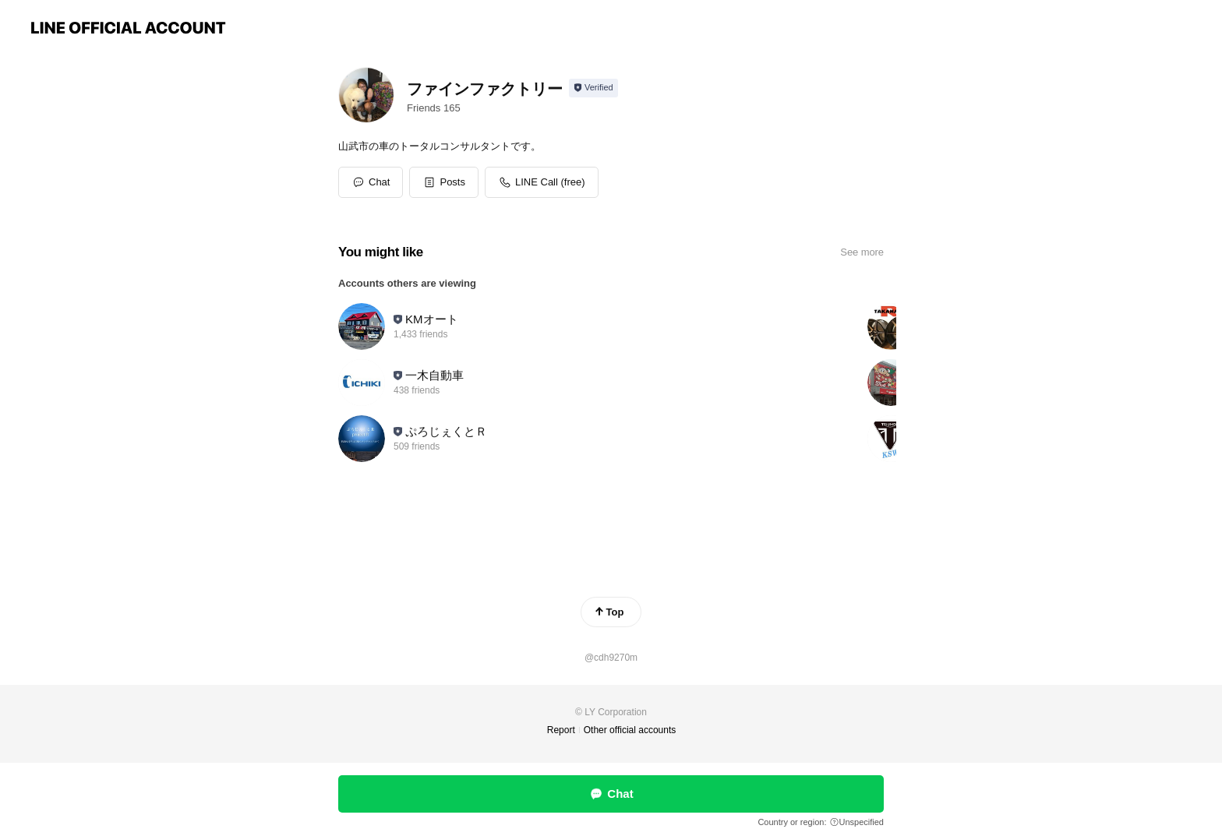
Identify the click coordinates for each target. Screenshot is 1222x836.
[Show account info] (593, 88)
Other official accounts (630, 730)
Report (561, 730)
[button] (444, 182)
